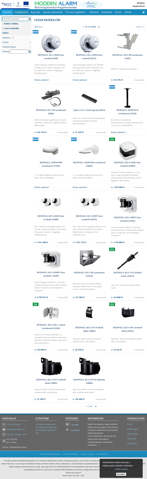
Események (106, 12)
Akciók (127, 12)
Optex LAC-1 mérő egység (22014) (89, 110)
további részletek (121, 469)
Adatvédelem (102, 454)
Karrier (118, 12)
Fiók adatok (132, 443)
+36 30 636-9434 (13, 424)
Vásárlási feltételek (71, 454)
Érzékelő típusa (16, 46)
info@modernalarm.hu (15, 429)
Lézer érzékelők (10, 28)
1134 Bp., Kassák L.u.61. (16, 434)
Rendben (121, 474)
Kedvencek (131, 439)
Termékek (7, 12)
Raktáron (8, 38)
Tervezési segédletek (75, 12)
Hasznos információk (52, 12)
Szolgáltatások (21, 12)
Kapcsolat (35, 12)
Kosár (129, 424)
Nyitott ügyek (132, 429)
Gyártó (16, 42)
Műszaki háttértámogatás (49, 454)
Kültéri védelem (10, 23)
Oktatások (94, 12)
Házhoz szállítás (88, 454)
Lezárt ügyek (132, 434)
